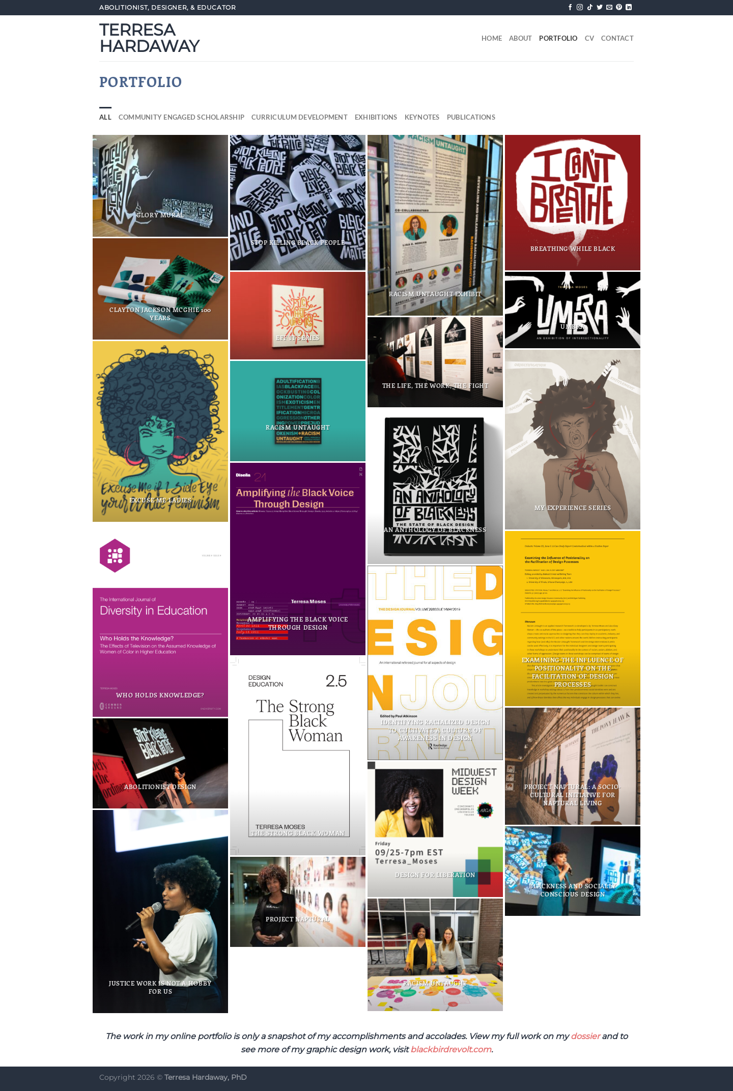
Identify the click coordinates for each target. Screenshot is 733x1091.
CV (590, 38)
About (520, 38)
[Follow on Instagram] (580, 7)
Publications (471, 117)
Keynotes (422, 117)
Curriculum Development (299, 117)
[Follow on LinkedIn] (629, 7)
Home (492, 38)
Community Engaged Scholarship (181, 117)
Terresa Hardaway (149, 38)
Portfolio (558, 38)
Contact (617, 38)
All (105, 117)
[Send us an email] (609, 7)
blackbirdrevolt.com (450, 1049)
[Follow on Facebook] (570, 7)
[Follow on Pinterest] (619, 7)
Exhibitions (376, 117)
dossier (585, 1036)
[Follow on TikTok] (590, 7)
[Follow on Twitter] (600, 7)
